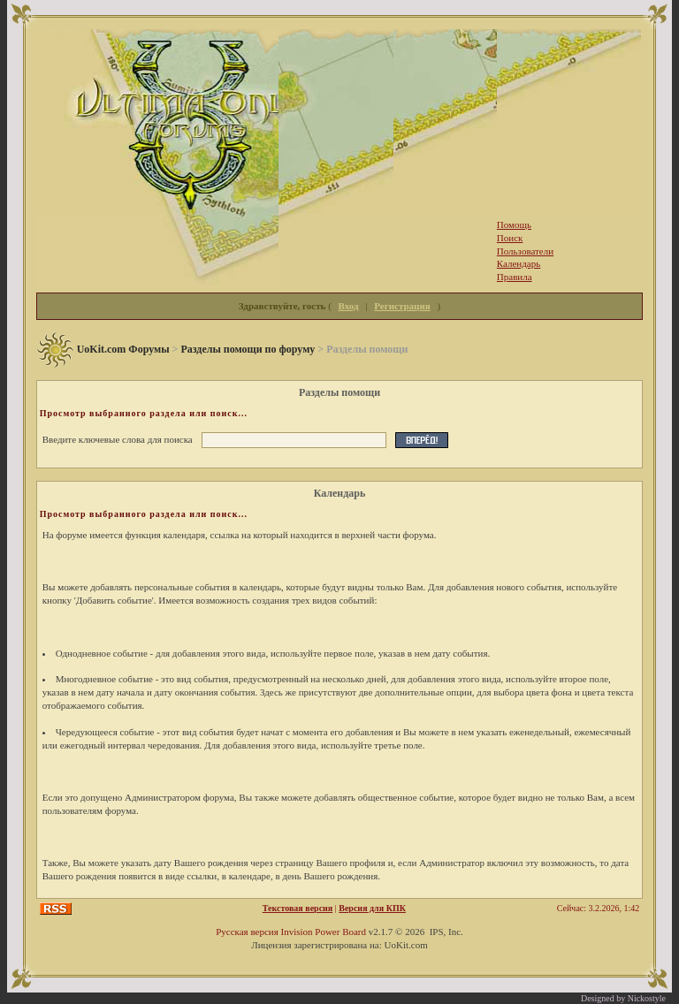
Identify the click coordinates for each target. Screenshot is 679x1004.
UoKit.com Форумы (123, 349)
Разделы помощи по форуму (247, 349)
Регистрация (402, 305)
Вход (349, 305)
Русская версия (247, 931)
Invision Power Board (323, 931)
